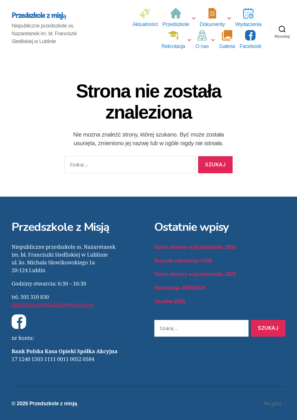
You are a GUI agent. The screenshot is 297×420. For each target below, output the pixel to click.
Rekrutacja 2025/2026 (180, 288)
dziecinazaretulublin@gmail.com (53, 305)
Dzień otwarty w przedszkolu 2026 (195, 247)
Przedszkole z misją (39, 15)
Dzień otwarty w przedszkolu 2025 (195, 274)
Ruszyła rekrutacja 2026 (183, 261)
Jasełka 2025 (169, 301)
